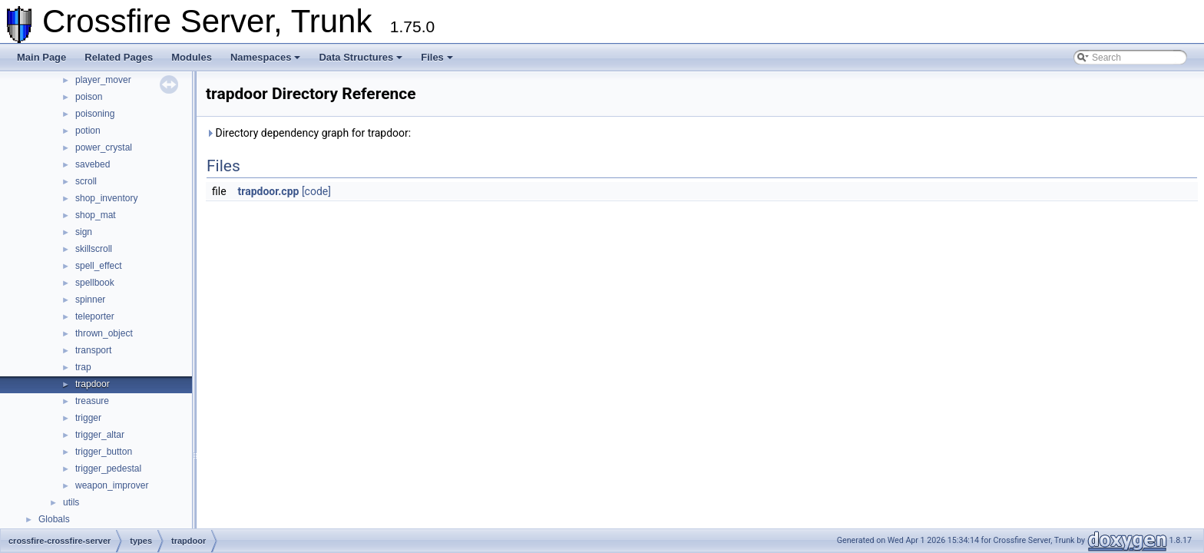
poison (88, 96)
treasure (92, 401)
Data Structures (360, 57)
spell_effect (98, 265)
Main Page (41, 57)
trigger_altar (99, 434)
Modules (191, 57)
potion (88, 130)
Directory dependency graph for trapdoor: (308, 133)
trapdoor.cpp (268, 191)
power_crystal (103, 147)
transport (93, 350)
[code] (316, 191)
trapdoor (92, 384)
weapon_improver (111, 485)
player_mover (103, 80)
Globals (54, 519)
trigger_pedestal (108, 468)
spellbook (94, 282)
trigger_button (103, 451)
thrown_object (104, 333)
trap (83, 367)
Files (437, 57)
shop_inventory (106, 198)
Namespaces (265, 57)
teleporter (94, 316)
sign (83, 232)
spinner (90, 299)
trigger (88, 417)
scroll (86, 181)
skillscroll (93, 248)
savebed (92, 164)
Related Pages (118, 57)
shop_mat (95, 215)
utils (71, 502)
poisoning (94, 113)
